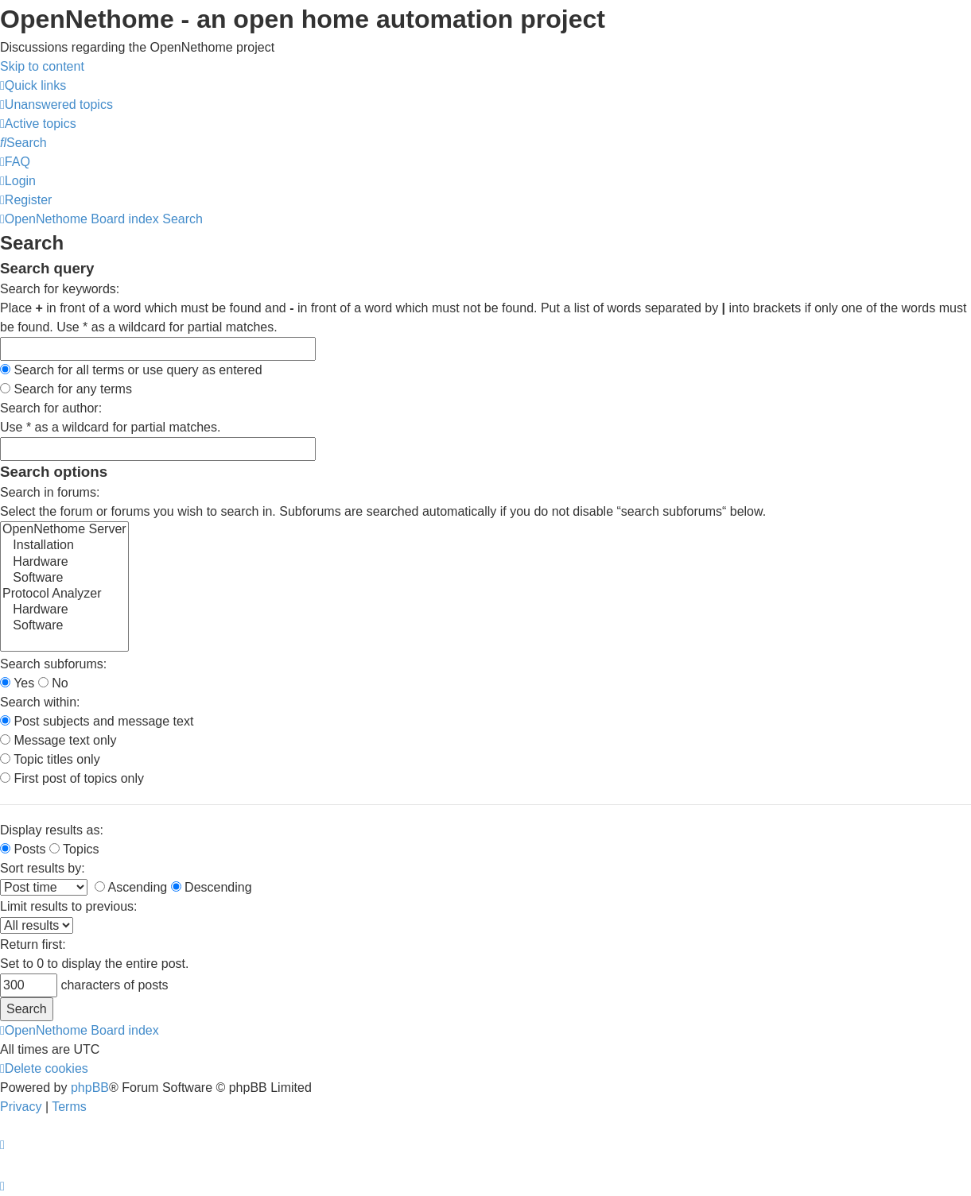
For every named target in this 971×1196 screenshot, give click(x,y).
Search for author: (51, 408)
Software (64, 578)
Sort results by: (42, 868)
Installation (64, 546)
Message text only (58, 740)
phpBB (90, 1087)
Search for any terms (66, 389)
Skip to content (42, 66)
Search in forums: (49, 492)
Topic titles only (50, 759)
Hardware (64, 563)
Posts (22, 849)
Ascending (131, 887)
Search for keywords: (59, 289)
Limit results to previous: (69, 906)
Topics (74, 849)
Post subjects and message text (96, 721)
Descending (211, 887)
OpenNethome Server (64, 530)
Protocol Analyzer (64, 594)
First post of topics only (72, 778)
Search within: (40, 702)
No (53, 683)
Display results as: (51, 830)
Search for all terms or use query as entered (131, 370)
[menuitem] (56, 104)
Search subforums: (53, 664)
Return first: (33, 944)
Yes (17, 683)
